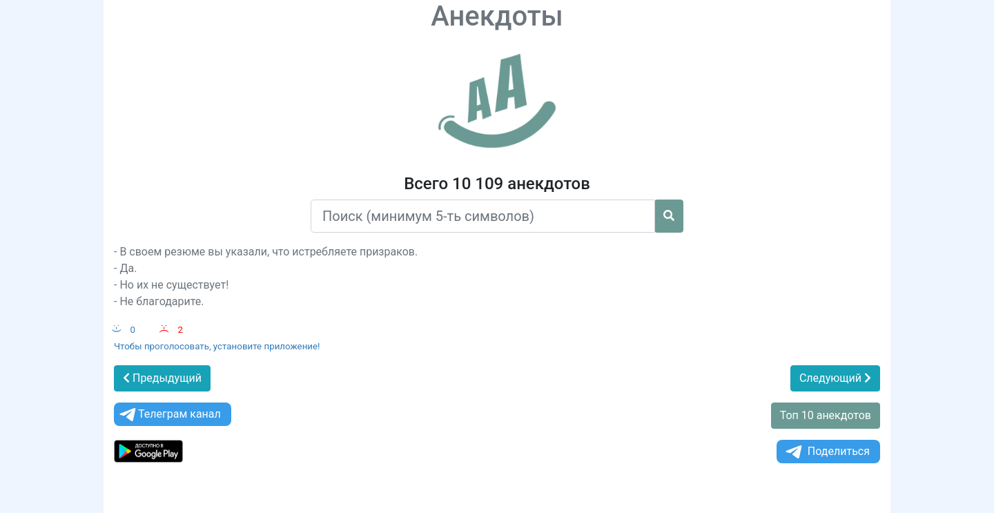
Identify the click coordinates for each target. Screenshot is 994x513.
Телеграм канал (169, 414)
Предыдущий (162, 378)
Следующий (835, 378)
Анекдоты (497, 16)
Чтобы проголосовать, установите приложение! (217, 346)
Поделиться (826, 452)
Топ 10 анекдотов (825, 415)
